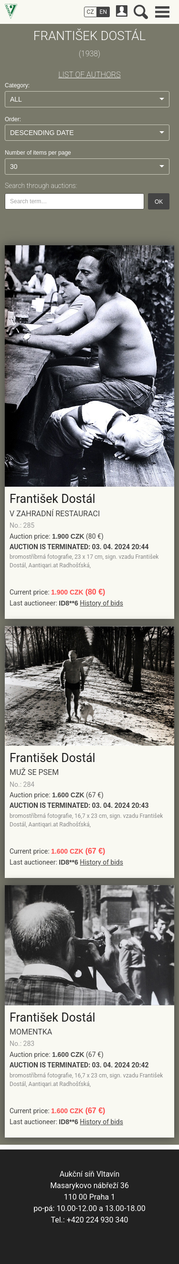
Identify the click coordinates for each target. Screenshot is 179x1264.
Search (141, 12)
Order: (13, 119)
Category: (17, 85)
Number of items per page (38, 152)
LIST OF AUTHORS (89, 74)
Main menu (162, 12)
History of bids (101, 603)
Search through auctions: (41, 185)
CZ (90, 12)
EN (103, 12)
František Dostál (52, 499)
